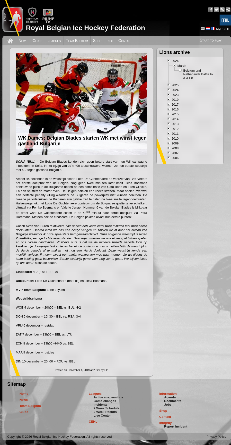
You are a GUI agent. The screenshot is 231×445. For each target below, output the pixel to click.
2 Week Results (105, 412)
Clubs (37, 41)
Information (168, 393)
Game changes (105, 401)
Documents (172, 401)
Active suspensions (108, 397)
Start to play (211, 40)
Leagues (54, 41)
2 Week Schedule (106, 408)
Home (23, 393)
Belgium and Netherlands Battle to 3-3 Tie (198, 74)
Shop (97, 41)
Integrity (165, 423)
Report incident (175, 426)
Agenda (170, 397)
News (22, 41)
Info (110, 41)
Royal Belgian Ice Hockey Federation (85, 28)
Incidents (100, 404)
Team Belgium (77, 41)
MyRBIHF (223, 29)
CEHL (93, 421)
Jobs (167, 404)
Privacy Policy (216, 436)
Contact (125, 41)
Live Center (102, 415)
